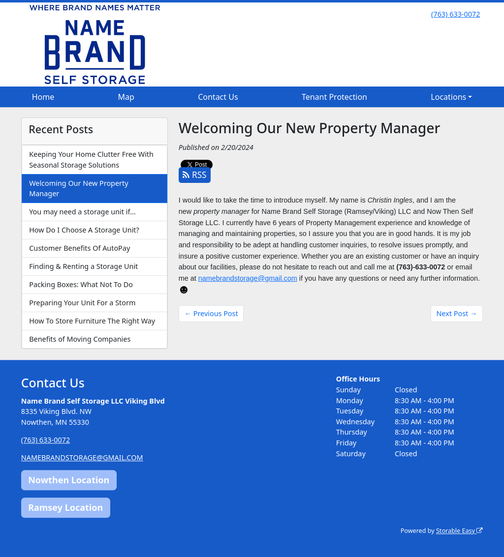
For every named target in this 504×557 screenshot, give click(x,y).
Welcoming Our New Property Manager (78, 188)
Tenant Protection (334, 96)
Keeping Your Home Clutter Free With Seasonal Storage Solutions (91, 159)
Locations (448, 96)
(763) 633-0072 (455, 14)
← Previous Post (211, 313)
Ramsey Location (65, 507)
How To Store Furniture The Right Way (92, 320)
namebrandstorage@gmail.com (247, 278)
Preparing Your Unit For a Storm (82, 302)
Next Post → (456, 313)
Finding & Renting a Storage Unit (83, 266)
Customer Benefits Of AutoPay (79, 248)
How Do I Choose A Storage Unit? (84, 230)
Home (43, 96)
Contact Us (218, 96)
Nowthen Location (68, 480)
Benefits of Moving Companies (79, 339)
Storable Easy (459, 531)
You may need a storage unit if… (82, 211)
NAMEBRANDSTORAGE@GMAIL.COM (82, 457)
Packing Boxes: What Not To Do (81, 284)
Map (126, 96)
